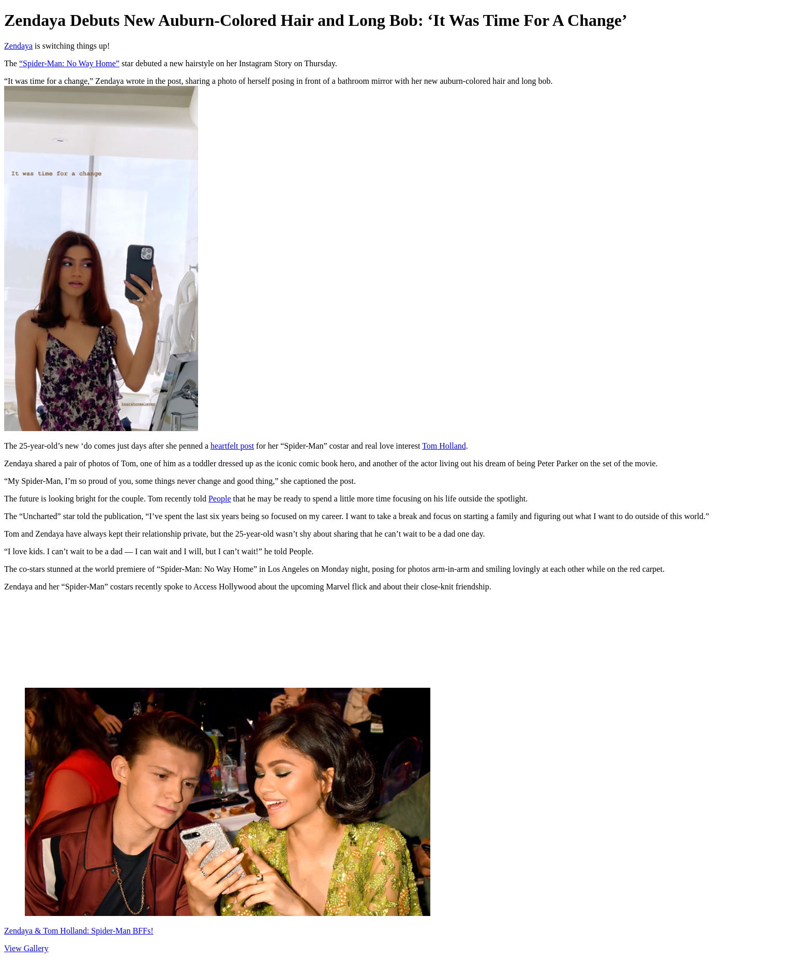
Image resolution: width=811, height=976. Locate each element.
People (219, 498)
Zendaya (18, 45)
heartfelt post (232, 445)
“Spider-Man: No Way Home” (69, 63)
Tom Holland (444, 445)
